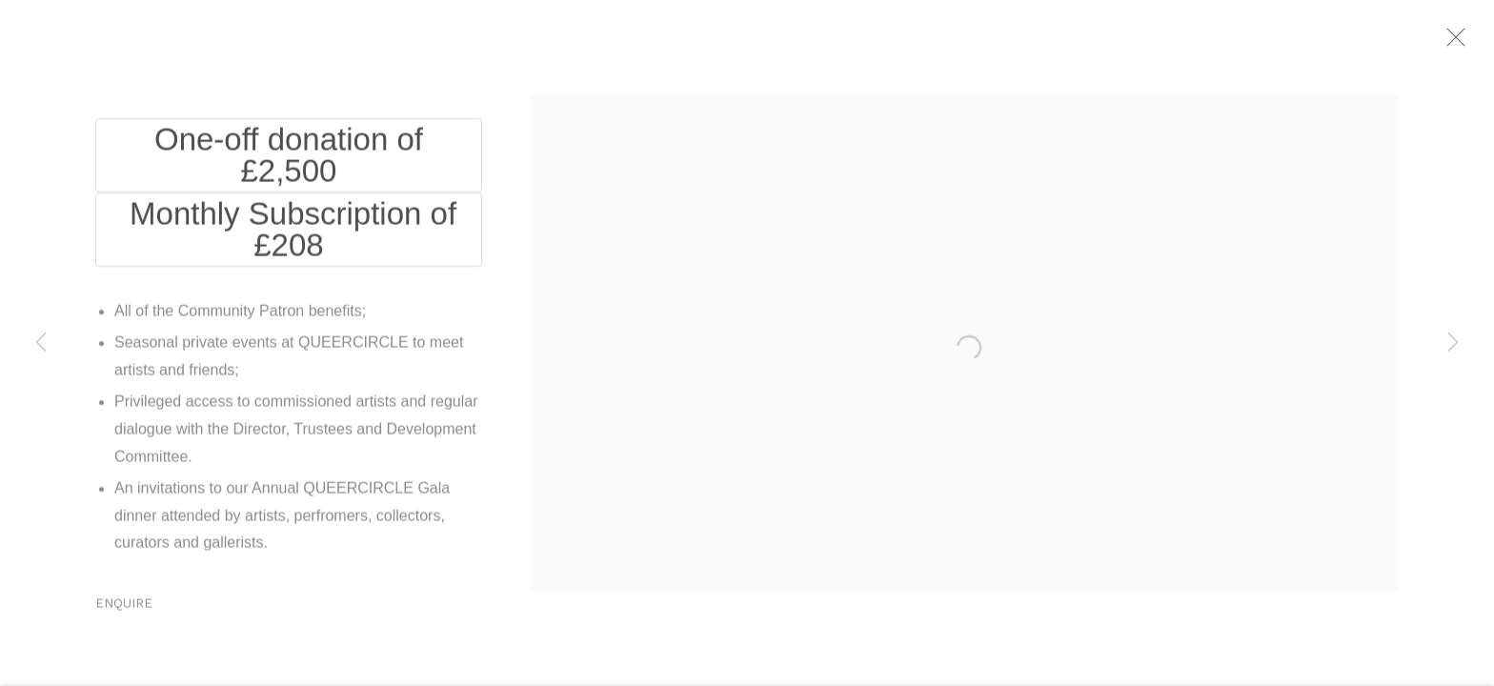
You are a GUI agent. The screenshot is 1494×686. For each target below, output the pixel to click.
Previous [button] (41, 343)
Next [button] (1453, 343)
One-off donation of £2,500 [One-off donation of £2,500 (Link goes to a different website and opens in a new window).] (288, 161)
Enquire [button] (123, 610)
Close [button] (1467, 43)
